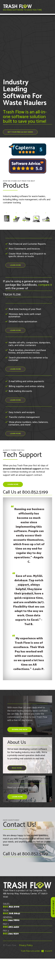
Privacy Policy (26, 945)
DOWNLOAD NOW (19, 729)
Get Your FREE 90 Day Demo (20, 132)
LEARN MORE (15, 265)
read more (17, 768)
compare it (45, 285)
